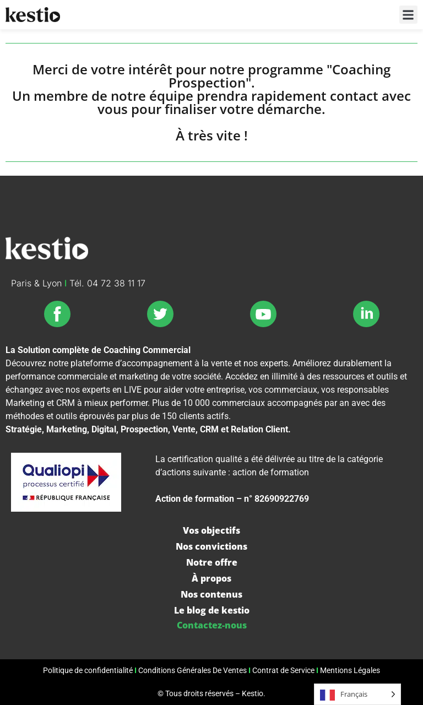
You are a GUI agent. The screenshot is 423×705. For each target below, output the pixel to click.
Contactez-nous (212, 625)
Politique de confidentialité (88, 670)
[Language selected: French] (357, 694)
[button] (408, 15)
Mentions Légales (350, 670)
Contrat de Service (283, 670)
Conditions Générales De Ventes (192, 670)
